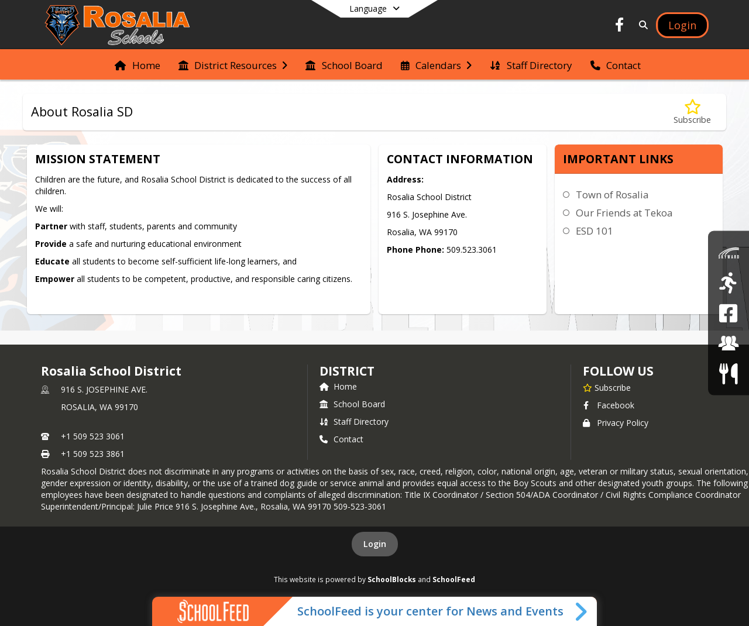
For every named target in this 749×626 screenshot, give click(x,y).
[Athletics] (728, 283)
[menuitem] (137, 64)
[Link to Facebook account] (619, 26)
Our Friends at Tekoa (624, 212)
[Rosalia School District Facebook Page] (728, 312)
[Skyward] (728, 252)
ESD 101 (594, 231)
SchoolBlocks (391, 579)
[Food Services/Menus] (728, 373)
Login (374, 543)
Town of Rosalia (612, 194)
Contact (341, 439)
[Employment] (728, 343)
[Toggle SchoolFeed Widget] (582, 611)
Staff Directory (354, 421)
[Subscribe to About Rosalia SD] (692, 112)
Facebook (608, 405)
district (346, 371)
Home (338, 386)
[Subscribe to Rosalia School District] (607, 387)
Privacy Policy (615, 422)
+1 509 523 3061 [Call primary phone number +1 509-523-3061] (93, 436)
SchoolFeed (453, 579)
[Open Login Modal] (682, 25)
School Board (352, 404)
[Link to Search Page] (641, 24)
